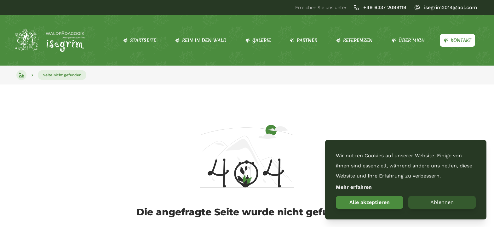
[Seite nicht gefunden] (62, 75)
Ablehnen (442, 202)
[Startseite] (50, 40)
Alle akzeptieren (369, 202)
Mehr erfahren (354, 187)
